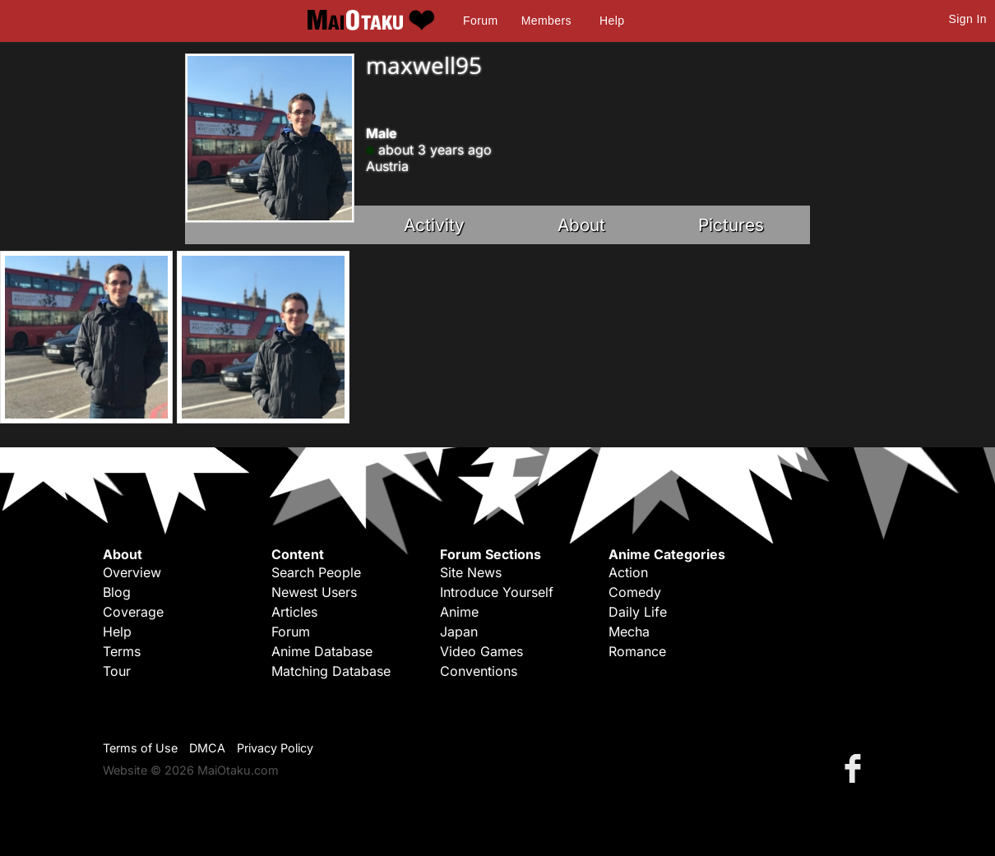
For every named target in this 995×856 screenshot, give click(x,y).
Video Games (481, 651)
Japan (459, 631)
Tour (117, 671)
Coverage (133, 612)
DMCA (207, 748)
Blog (117, 592)
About (581, 225)
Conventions (478, 671)
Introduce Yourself (496, 592)
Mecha (629, 631)
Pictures (731, 225)
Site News (471, 572)
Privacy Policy (275, 748)
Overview (132, 572)
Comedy (635, 592)
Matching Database (331, 671)
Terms (122, 651)
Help (611, 20)
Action (628, 572)
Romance (637, 651)
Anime (459, 612)
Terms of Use (140, 748)
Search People (316, 572)
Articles (294, 612)
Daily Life (638, 612)
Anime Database (322, 651)
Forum (480, 20)
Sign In (968, 18)
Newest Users (314, 592)
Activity (434, 225)
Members (546, 20)
